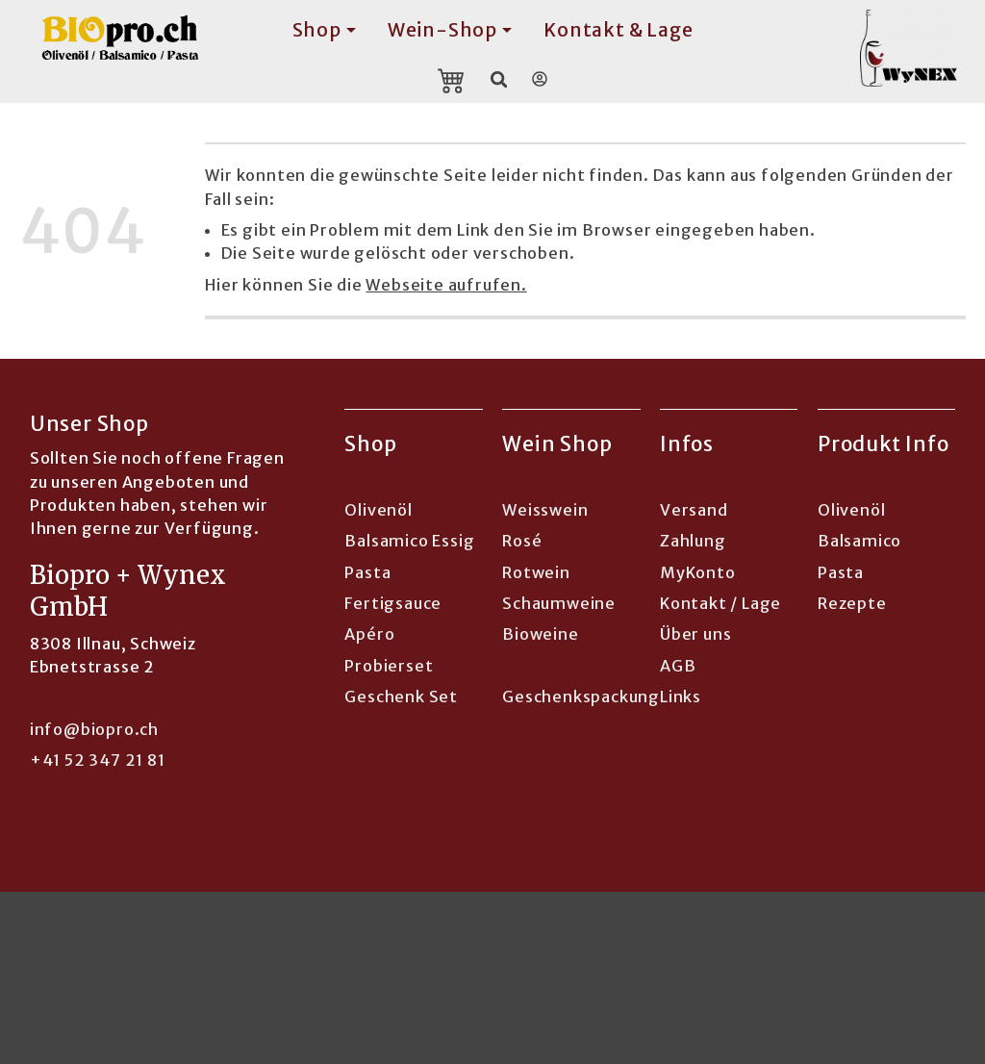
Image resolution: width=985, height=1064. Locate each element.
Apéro (369, 634)
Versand (694, 509)
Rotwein (536, 572)
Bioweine (540, 634)
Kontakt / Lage (720, 603)
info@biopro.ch (94, 729)
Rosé (522, 540)
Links (680, 696)
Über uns (695, 634)
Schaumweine (559, 603)
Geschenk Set (401, 696)
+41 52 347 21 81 (97, 760)
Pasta (367, 572)
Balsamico (859, 540)
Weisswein (545, 509)
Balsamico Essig (409, 540)
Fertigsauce (393, 603)
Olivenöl (378, 509)
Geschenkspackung (581, 696)
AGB (677, 665)
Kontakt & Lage (618, 29)
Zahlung (693, 540)
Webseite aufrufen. (446, 284)
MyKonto (698, 572)
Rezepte (852, 603)
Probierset (388, 665)
